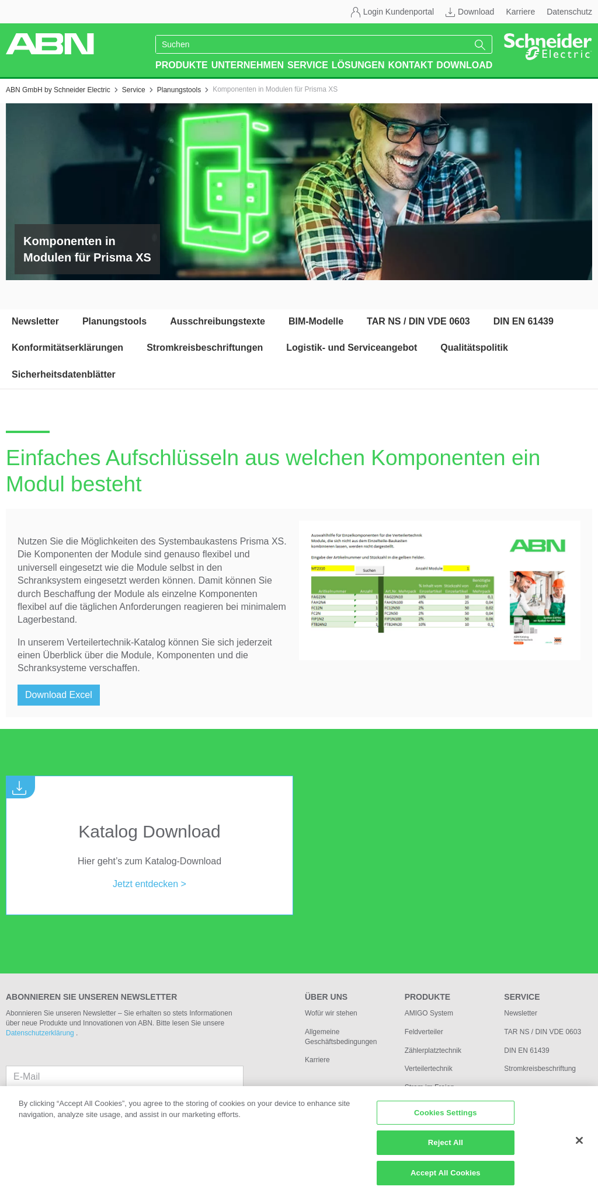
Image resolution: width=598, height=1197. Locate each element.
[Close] (579, 1145)
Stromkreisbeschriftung (540, 1069)
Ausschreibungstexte (217, 321)
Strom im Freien (429, 1087)
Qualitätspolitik (474, 348)
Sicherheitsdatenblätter (64, 374)
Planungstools (114, 321)
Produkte (181, 65)
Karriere (520, 11)
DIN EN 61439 (523, 321)
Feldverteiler (424, 1032)
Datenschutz (569, 11)
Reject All (445, 1148)
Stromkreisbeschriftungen (205, 348)
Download (476, 11)
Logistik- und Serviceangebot (351, 348)
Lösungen (358, 65)
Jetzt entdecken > (149, 884)
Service (307, 65)
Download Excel (58, 695)
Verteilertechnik (429, 1069)
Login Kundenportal (398, 11)
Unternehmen (247, 65)
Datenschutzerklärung (41, 1033)
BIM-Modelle (315, 321)
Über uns (326, 996)
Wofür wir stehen (331, 1013)
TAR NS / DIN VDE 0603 (418, 321)
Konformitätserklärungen (67, 348)
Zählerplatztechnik (433, 1050)
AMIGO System (429, 1013)
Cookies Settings (445, 1118)
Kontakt (410, 65)
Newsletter (35, 321)
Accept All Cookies (446, 1178)
